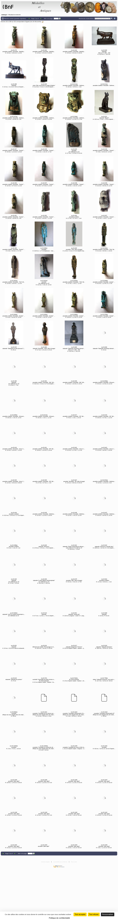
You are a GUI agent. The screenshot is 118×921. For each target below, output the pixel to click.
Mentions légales (45, 861)
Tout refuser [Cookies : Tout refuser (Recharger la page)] (93, 914)
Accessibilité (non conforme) (60, 861)
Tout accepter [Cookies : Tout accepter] (80, 914)
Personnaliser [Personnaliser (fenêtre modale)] (107, 914)
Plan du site (74, 861)
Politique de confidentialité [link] (59, 918)
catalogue (4, 14)
